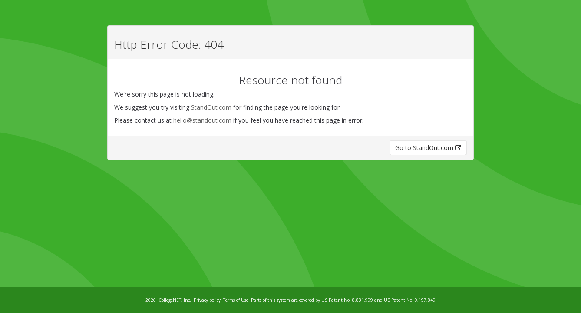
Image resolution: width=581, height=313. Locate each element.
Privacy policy (207, 300)
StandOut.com (211, 107)
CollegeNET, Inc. (174, 300)
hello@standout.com (202, 120)
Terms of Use (235, 300)
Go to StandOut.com (428, 147)
